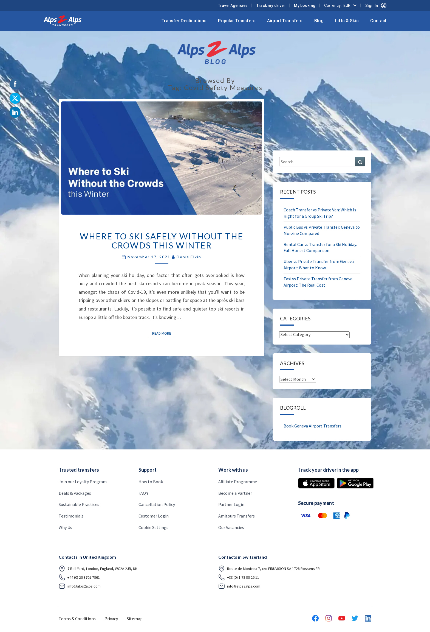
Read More (163, 333)
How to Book (150, 481)
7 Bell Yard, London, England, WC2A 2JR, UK (98, 568)
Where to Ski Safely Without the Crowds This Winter (161, 240)
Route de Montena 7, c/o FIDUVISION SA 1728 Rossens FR (269, 568)
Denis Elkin (189, 257)
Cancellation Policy (156, 504)
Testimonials (71, 516)
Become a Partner (235, 493)
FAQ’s (143, 493)
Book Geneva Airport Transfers (312, 426)
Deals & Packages (75, 493)
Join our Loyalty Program (83, 481)
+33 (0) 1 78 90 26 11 (238, 577)
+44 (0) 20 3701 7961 (79, 577)
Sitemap (135, 618)
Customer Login (153, 516)
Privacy (111, 618)
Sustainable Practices (79, 504)
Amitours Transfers (236, 516)
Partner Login (231, 504)
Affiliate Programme (237, 481)
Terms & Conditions (77, 618)
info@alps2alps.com (80, 586)
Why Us (65, 527)
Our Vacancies (231, 527)
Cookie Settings (153, 527)
